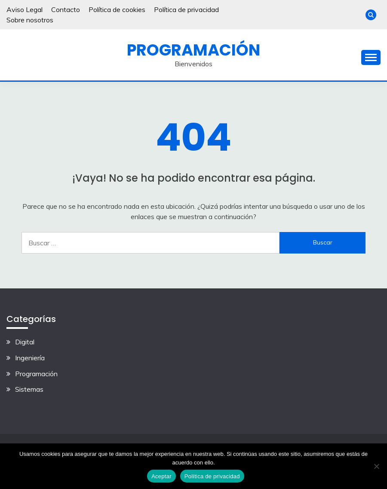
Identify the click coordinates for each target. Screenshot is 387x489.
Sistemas (29, 389)
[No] (376, 466)
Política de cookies (117, 9)
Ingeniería (30, 357)
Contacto (65, 9)
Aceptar (161, 476)
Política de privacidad (186, 9)
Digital (24, 341)
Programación (193, 50)
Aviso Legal (24, 9)
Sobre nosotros (29, 19)
